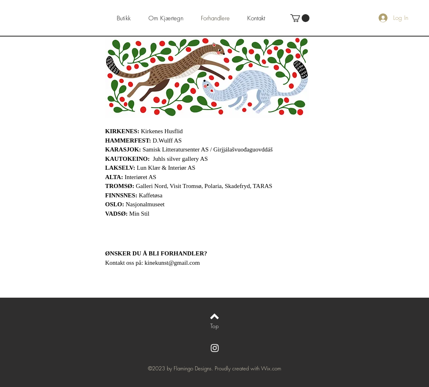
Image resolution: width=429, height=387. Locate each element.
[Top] (214, 326)
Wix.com (271, 368)
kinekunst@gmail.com (172, 262)
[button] (299, 18)
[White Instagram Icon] (214, 348)
